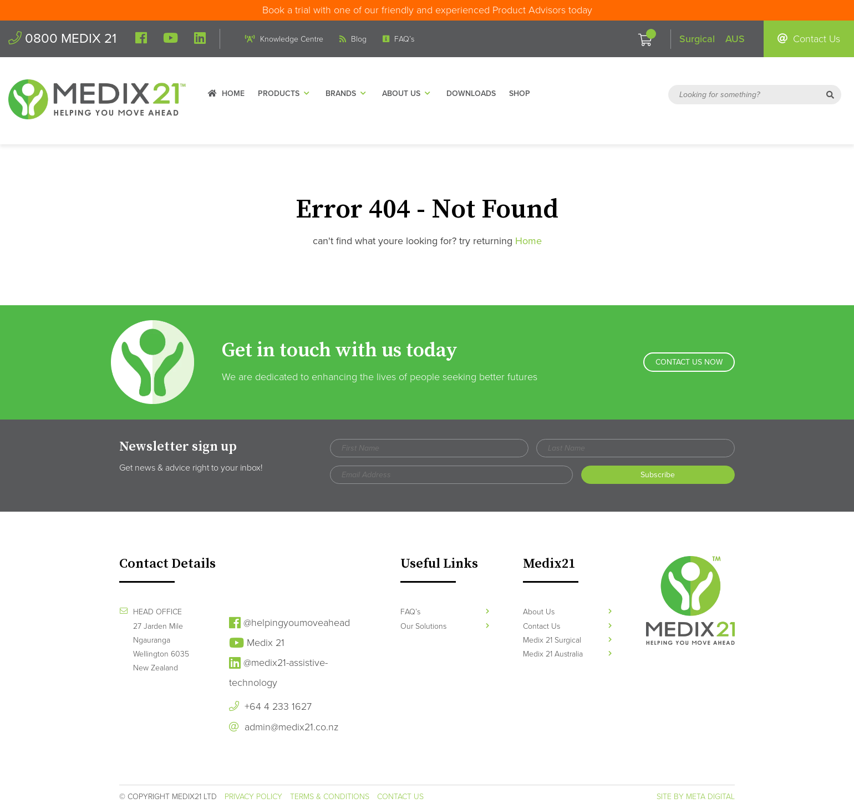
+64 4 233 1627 (270, 706)
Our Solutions (444, 626)
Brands (347, 93)
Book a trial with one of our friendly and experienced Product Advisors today (427, 10)
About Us (407, 93)
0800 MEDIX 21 (62, 39)
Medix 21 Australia (567, 654)
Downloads (471, 93)
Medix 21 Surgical (567, 640)
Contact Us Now (689, 362)
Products (285, 93)
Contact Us (808, 39)
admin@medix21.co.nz (283, 727)
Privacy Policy (253, 796)
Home (226, 93)
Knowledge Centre (284, 39)
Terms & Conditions (329, 796)
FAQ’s (398, 39)
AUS (735, 39)
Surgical (697, 39)
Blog (353, 39)
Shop (519, 93)
